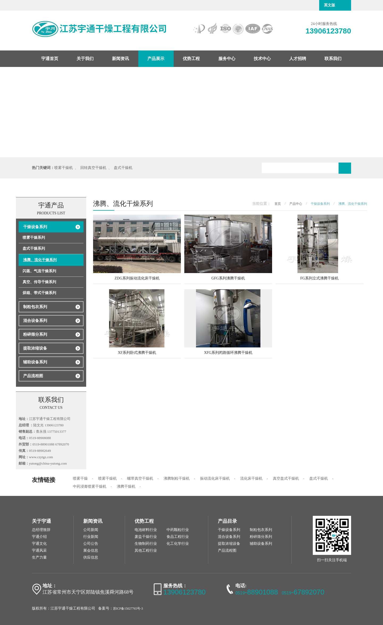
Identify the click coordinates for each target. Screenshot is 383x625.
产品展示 (155, 58)
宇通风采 (39, 550)
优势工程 (191, 58)
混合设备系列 (35, 320)
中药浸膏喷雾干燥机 (89, 486)
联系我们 (333, 58)
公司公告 (90, 544)
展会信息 (90, 550)
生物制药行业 (146, 544)
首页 (277, 204)
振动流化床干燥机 (215, 479)
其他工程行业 (146, 550)
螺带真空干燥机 (140, 479)
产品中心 (295, 204)
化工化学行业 (177, 544)
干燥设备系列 (35, 227)
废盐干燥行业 (146, 537)
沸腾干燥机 (126, 486)
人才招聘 (297, 58)
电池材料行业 (146, 530)
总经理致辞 (41, 530)
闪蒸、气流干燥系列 (39, 271)
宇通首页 (49, 58)
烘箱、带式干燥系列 (39, 293)
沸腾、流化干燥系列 (40, 260)
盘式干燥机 (123, 168)
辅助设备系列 (35, 362)
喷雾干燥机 (63, 168)
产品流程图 (33, 376)
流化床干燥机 (251, 479)
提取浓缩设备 (35, 348)
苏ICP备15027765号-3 (128, 608)
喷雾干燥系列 (34, 238)
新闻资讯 (120, 58)
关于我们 (85, 58)
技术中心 (262, 58)
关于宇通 (41, 521)
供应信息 (90, 557)
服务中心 (226, 58)
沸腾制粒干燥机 (177, 479)
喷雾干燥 (80, 479)
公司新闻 (90, 530)
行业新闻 (90, 537)
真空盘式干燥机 (286, 479)
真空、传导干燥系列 (39, 282)
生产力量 (39, 557)
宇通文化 (39, 544)
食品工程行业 (177, 537)
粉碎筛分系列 (35, 334)
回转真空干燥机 (93, 168)
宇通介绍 (39, 537)
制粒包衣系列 (35, 307)
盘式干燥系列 (34, 248)
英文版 (329, 5)
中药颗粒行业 (177, 530)
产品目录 (227, 521)
